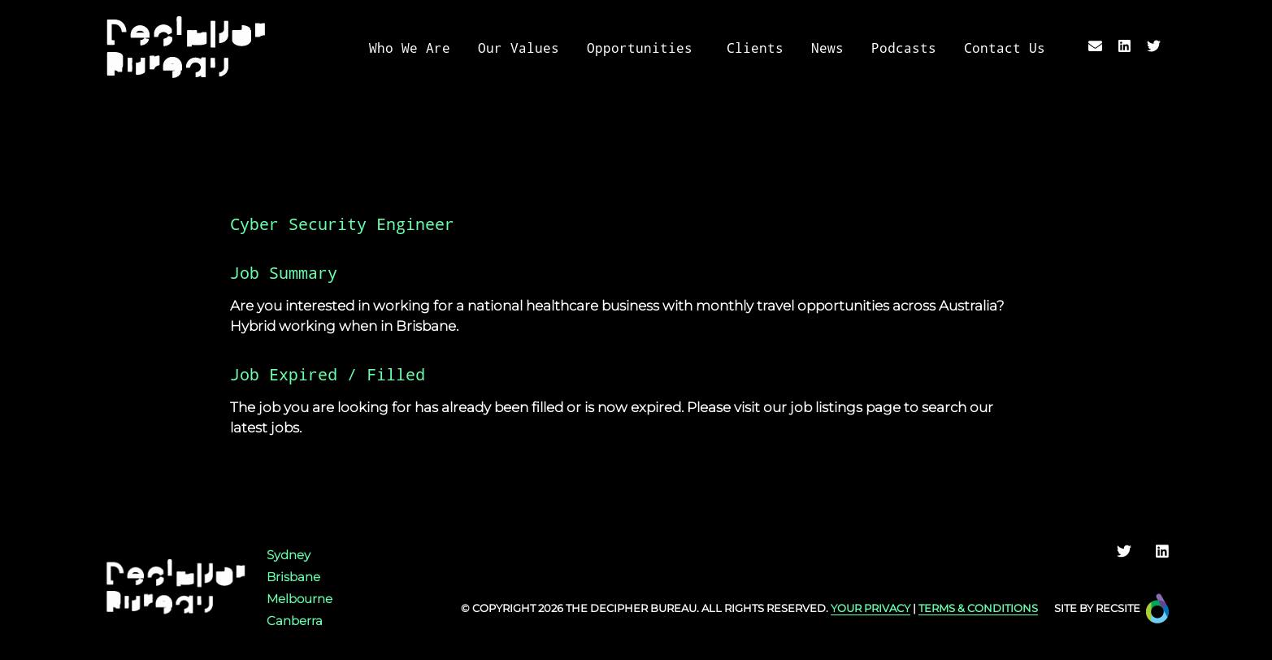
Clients (755, 48)
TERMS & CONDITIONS (978, 607)
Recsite (1118, 607)
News (827, 48)
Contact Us (1004, 48)
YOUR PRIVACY (870, 607)
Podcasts (903, 48)
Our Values (518, 48)
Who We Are (409, 48)
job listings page (845, 407)
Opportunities (639, 48)
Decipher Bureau (643, 607)
